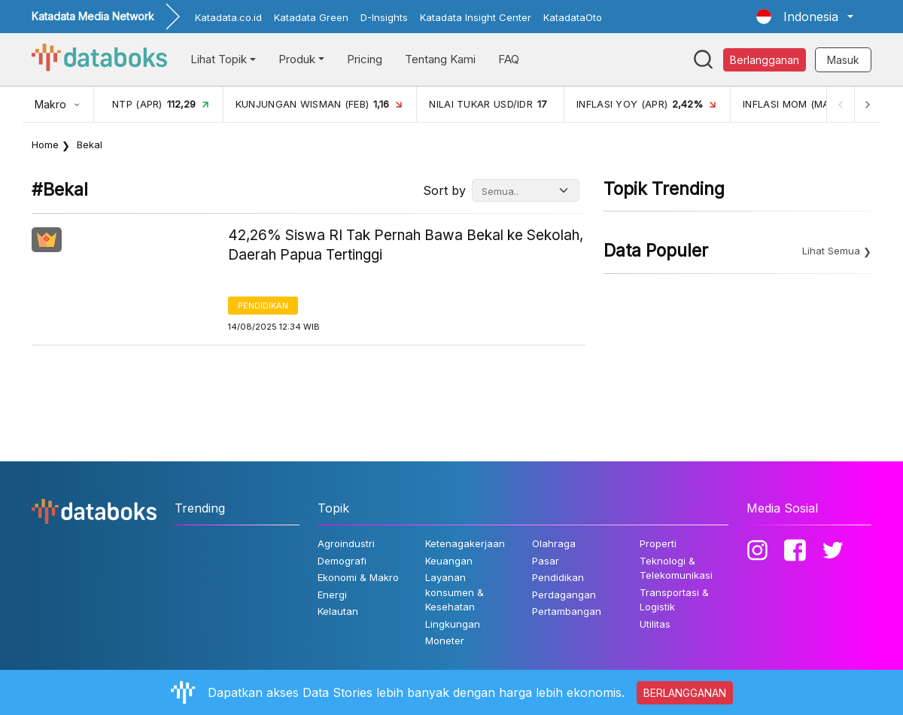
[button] (804, 16)
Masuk (843, 59)
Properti (658, 543)
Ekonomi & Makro (358, 577)
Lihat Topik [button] (218, 59)
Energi (332, 595)
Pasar (545, 561)
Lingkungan (452, 624)
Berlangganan (764, 59)
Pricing (364, 59)
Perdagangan (564, 595)
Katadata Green (311, 17)
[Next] (866, 104)
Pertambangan (566, 611)
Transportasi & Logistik (674, 599)
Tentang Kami (440, 59)
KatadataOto (572, 17)
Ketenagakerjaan (465, 543)
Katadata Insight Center (475, 17)
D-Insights (384, 17)
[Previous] (839, 104)
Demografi (342, 561)
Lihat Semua (831, 251)
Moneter (444, 640)
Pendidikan (263, 305)
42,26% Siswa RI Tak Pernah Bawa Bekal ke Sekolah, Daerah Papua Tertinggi (405, 245)
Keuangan (449, 561)
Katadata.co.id (228, 17)
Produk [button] (296, 59)
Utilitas (655, 624)
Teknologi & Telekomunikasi (676, 568)
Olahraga (554, 543)
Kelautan (338, 611)
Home (45, 144)
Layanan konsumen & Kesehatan (454, 592)
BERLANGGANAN (684, 692)
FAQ (508, 59)
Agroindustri (346, 543)
